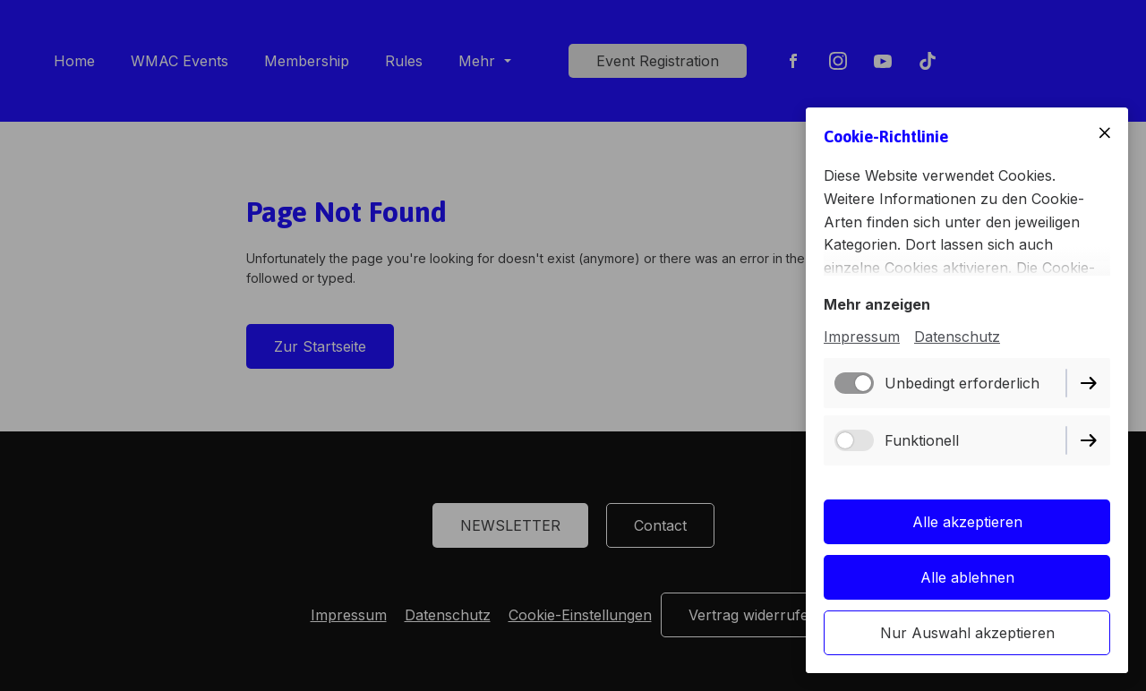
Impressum (862, 337)
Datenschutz (957, 337)
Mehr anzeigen (877, 304)
